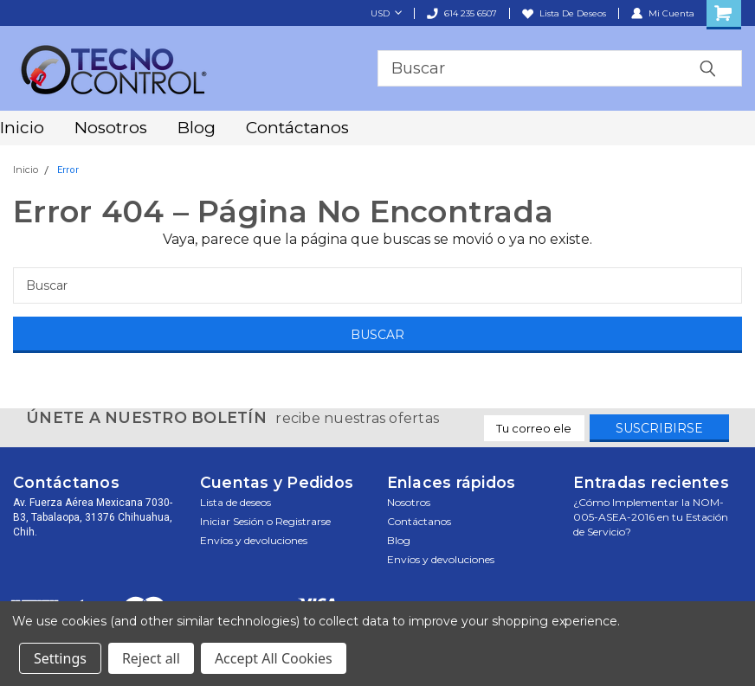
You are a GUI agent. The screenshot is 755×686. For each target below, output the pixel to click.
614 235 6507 (462, 13)
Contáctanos (297, 128)
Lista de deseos (564, 13)
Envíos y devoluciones (253, 540)
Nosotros (110, 128)
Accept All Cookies (273, 658)
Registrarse (303, 521)
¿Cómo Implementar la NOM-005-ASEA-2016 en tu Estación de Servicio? (650, 517)
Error (68, 170)
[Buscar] (377, 285)
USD (386, 13)
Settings (60, 658)
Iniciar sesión (232, 521)
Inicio (22, 128)
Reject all (151, 658)
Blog (196, 128)
